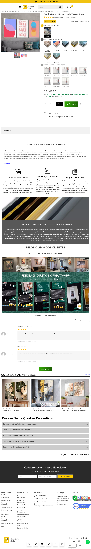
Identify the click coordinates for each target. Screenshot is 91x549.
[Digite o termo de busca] (48, 7)
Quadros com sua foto (6, 501)
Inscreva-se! (65, 467)
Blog (2, 517)
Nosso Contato (22, 495)
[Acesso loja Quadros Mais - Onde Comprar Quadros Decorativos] (68, 7)
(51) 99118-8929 (40, 487)
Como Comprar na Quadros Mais (23, 506)
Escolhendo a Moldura (5, 506)
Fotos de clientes (22, 519)
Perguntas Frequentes (21, 487)
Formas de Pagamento (21, 492)
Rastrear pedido (6, 491)
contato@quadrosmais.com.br (43, 495)
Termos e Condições (20, 510)
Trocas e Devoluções (21, 502)
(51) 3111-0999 (40, 492)
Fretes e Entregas (6, 498)
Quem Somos (5, 488)
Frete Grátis (21, 498)
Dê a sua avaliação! (69, 17)
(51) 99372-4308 (40, 489)
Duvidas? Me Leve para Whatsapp (58, 116)
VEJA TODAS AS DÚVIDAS (74, 445)
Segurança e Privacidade (5, 494)
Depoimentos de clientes (22, 515)
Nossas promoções (7, 514)
